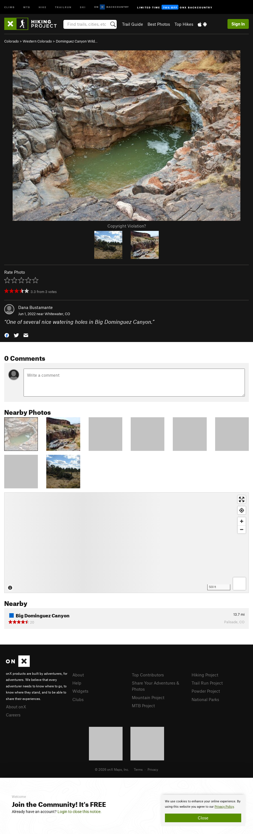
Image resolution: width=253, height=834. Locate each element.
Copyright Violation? (126, 225)
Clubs (78, 699)
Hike (43, 7)
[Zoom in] (242, 521)
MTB (26, 7)
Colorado (11, 41)
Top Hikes (183, 24)
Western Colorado (37, 41)
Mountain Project (148, 697)
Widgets (80, 691)
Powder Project (206, 691)
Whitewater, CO (57, 313)
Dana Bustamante (35, 307)
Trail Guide (132, 24)
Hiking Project (205, 674)
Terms (138, 769)
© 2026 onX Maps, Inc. (112, 769)
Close (203, 817)
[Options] (239, 583)
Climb (9, 7)
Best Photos (159, 24)
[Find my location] (242, 510)
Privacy (153, 769)
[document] (203, 810)
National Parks (205, 699)
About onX (16, 706)
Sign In (238, 23)
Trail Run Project (207, 682)
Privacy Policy (224, 807)
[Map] (126, 543)
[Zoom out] (242, 529)
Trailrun (63, 7)
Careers (13, 714)
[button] (6, 335)
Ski (83, 7)
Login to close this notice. (80, 811)
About (78, 674)
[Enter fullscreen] (242, 499)
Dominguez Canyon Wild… (77, 41)
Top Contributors (148, 674)
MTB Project (143, 705)
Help (76, 682)
